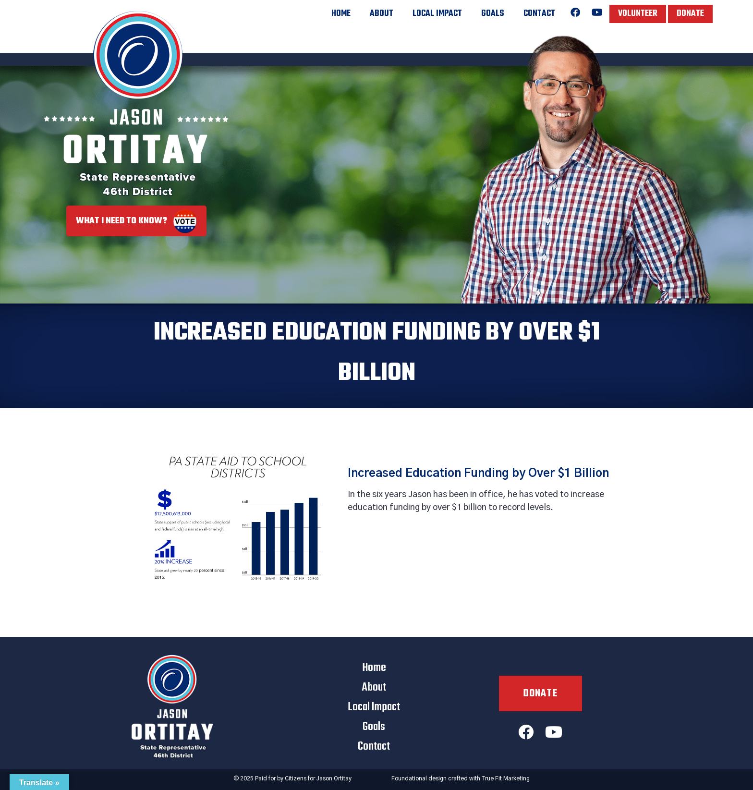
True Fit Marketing (506, 778)
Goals (492, 14)
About (381, 14)
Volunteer (637, 14)
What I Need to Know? (136, 221)
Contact (539, 14)
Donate (690, 14)
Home (341, 14)
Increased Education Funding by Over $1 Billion (478, 473)
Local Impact (437, 14)
